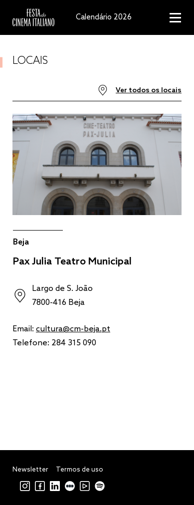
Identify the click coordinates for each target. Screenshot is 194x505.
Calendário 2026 (104, 17)
